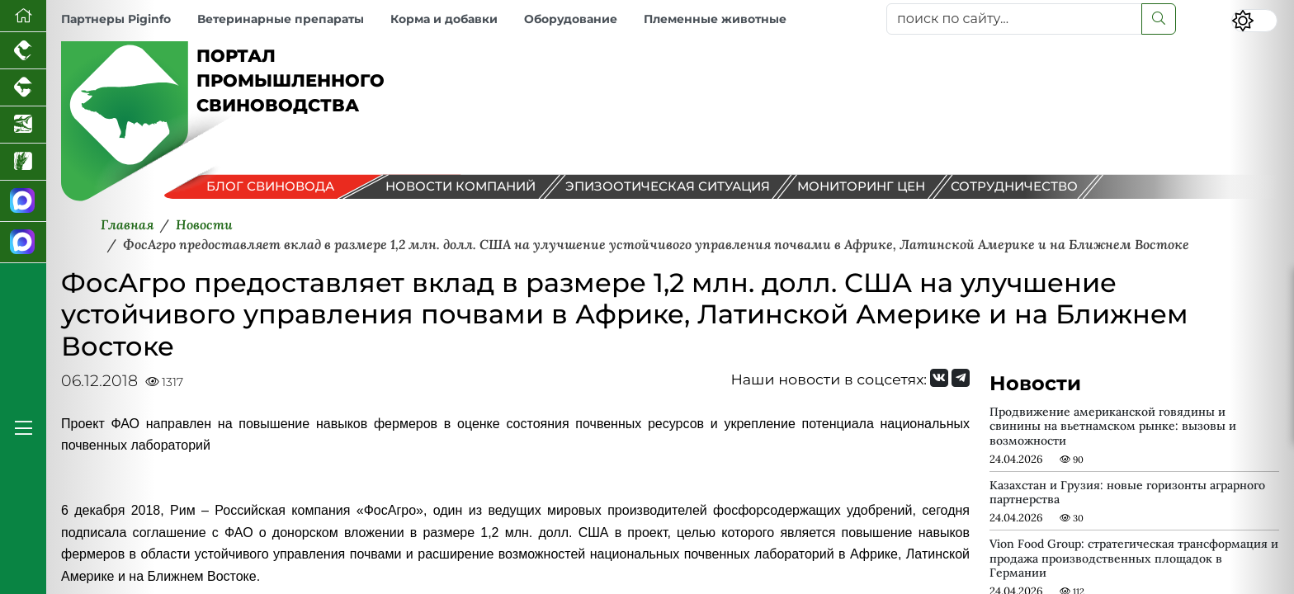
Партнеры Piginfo (116, 19)
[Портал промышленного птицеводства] (23, 50)
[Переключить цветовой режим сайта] (1254, 20)
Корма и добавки (444, 19)
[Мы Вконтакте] (939, 378)
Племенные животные (715, 19)
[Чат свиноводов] (23, 242)
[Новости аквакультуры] (23, 125)
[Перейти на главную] (23, 16)
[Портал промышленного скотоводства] (23, 87)
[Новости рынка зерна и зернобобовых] (23, 162)
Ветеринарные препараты (280, 19)
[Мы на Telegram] (961, 378)
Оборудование (570, 19)
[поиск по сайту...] (1014, 19)
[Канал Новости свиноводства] (23, 201)
